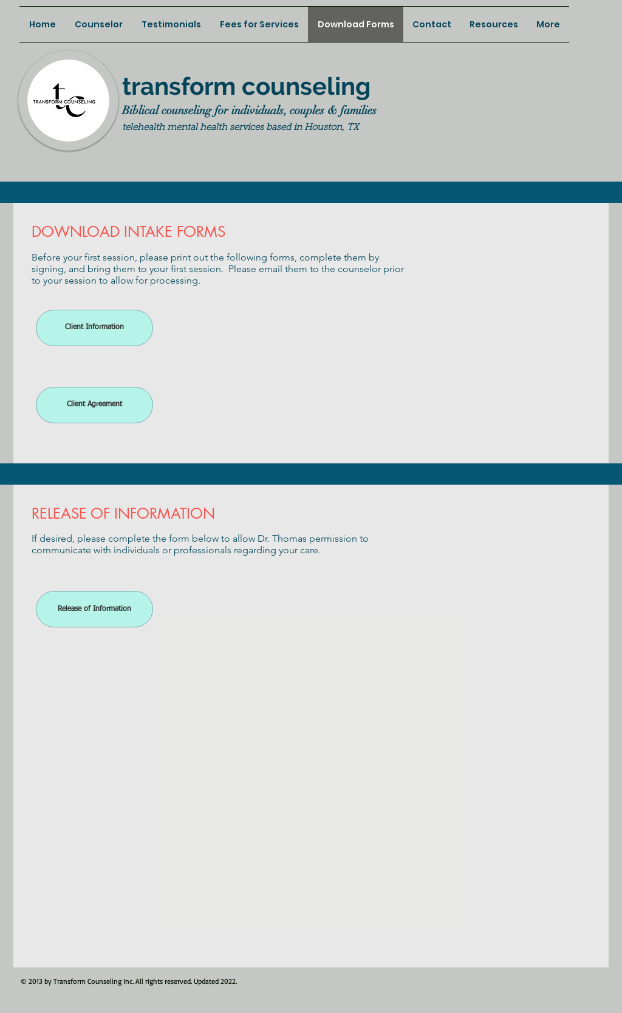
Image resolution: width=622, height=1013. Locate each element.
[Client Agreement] (94, 405)
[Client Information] (94, 328)
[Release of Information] (94, 609)
